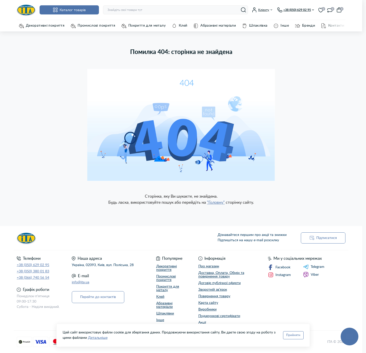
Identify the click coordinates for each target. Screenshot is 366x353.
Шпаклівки (165, 313)
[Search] (243, 9)
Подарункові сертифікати (219, 316)
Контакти (336, 25)
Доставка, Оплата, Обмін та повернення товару (221, 274)
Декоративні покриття (45, 25)
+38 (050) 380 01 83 (33, 271)
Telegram (313, 267)
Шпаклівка (258, 25)
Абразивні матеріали (218, 25)
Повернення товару (214, 296)
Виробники (207, 309)
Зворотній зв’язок (212, 289)
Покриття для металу (147, 25)
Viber (311, 274)
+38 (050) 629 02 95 (33, 265)
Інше (285, 25)
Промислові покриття (96, 25)
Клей (183, 25)
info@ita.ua (80, 282)
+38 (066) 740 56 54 (33, 278)
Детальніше (98, 338)
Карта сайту (208, 303)
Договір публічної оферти (219, 283)
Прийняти (293, 335)
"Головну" (216, 202)
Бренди (308, 25)
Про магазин (208, 266)
